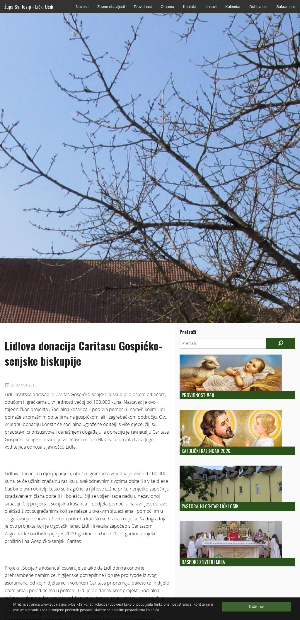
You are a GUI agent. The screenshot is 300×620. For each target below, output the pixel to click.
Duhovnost (258, 6)
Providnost (143, 6)
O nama (167, 6)
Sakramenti (286, 6)
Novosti (82, 6)
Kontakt (189, 6)
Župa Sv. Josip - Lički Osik (28, 6)
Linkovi (211, 6)
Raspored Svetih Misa (203, 562)
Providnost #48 (198, 395)
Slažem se (256, 606)
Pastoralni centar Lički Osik (210, 506)
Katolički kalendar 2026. (206, 450)
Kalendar (233, 6)
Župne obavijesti (111, 6)
